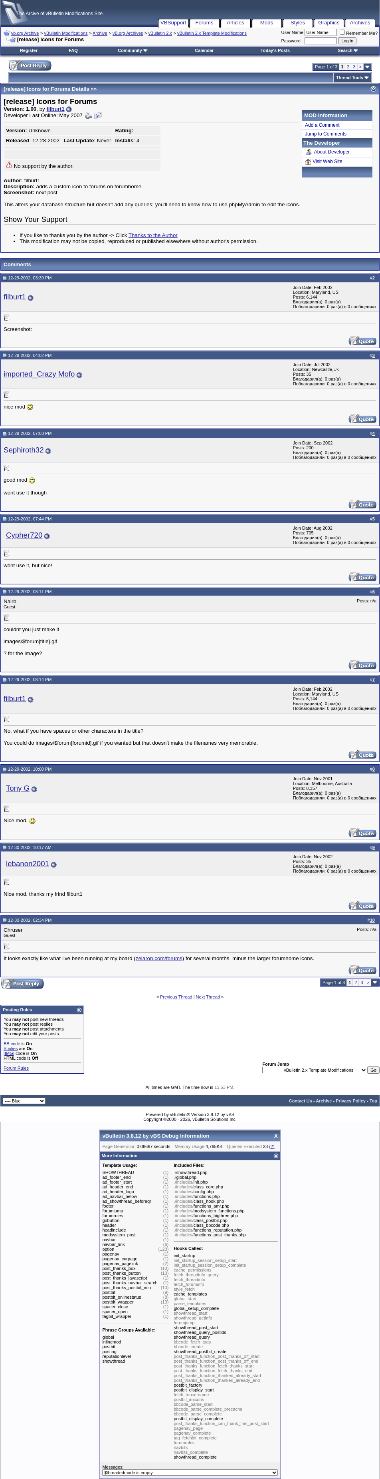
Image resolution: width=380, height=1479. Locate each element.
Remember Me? (359, 33)
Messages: (189, 1470)
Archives (360, 23)
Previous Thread (176, 997)
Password (291, 40)
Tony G (18, 788)
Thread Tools (349, 77)
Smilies (11, 1048)
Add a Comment (322, 125)
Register (29, 50)
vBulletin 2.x (160, 33)
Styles (298, 23)
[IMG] (9, 1053)
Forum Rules (16, 1068)
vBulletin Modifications (66, 33)
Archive (100, 33)
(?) (271, 1146)
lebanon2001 (27, 863)
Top (373, 1100)
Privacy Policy (351, 1100)
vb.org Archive (25, 33)
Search (348, 50)
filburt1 (55, 109)
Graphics (328, 23)
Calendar (204, 50)
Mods (266, 23)
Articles (235, 23)
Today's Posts (275, 50)
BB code (12, 1043)
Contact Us (300, 1100)
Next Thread (208, 997)
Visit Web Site (323, 162)
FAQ (73, 50)
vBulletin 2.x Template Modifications (212, 33)
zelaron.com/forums (159, 958)
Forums (204, 23)
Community (133, 50)
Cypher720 (24, 535)
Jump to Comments (325, 134)
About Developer (327, 152)
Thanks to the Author (153, 235)
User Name (292, 32)
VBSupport (173, 23)
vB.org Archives (128, 33)
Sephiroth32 (24, 450)
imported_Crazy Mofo (39, 374)
